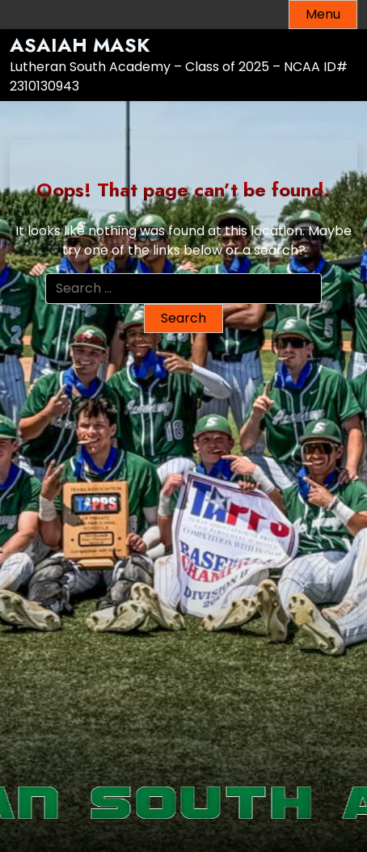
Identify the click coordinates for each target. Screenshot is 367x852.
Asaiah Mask (80, 45)
